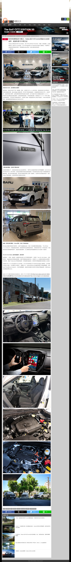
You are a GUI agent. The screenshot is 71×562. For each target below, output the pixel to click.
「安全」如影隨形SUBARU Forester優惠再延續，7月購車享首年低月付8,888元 (30, 517)
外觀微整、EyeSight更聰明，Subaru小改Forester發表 (25, 550)
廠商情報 (11, 49)
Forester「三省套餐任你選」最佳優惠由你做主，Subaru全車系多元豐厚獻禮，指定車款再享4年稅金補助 (32, 527)
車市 (24, 25)
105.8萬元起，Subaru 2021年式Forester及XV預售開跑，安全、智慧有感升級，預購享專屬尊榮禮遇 (32, 535)
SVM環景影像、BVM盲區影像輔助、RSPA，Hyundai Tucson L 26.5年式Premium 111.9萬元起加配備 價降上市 (59, 104)
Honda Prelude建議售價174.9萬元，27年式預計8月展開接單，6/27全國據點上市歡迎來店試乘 (60, 86)
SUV (11, 508)
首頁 (3, 36)
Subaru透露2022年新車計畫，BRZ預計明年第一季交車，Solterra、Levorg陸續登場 (30, 542)
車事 (20, 25)
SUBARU (7, 274)
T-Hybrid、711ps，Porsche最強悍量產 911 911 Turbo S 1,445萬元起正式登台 (60, 99)
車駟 (44, 25)
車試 (15, 25)
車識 (34, 25)
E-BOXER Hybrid (33, 508)
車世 (39, 25)
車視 (29, 25)
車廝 (4, 25)
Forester (31, 90)
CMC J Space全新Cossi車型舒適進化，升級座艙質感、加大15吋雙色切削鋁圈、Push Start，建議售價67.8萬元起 (60, 91)
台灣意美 (25, 274)
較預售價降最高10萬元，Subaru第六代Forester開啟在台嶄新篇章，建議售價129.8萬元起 (23, 36)
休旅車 (14, 508)
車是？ (50, 25)
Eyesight (22, 508)
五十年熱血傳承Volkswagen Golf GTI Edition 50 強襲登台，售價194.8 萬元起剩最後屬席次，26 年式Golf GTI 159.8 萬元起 (60, 95)
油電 (4, 508)
